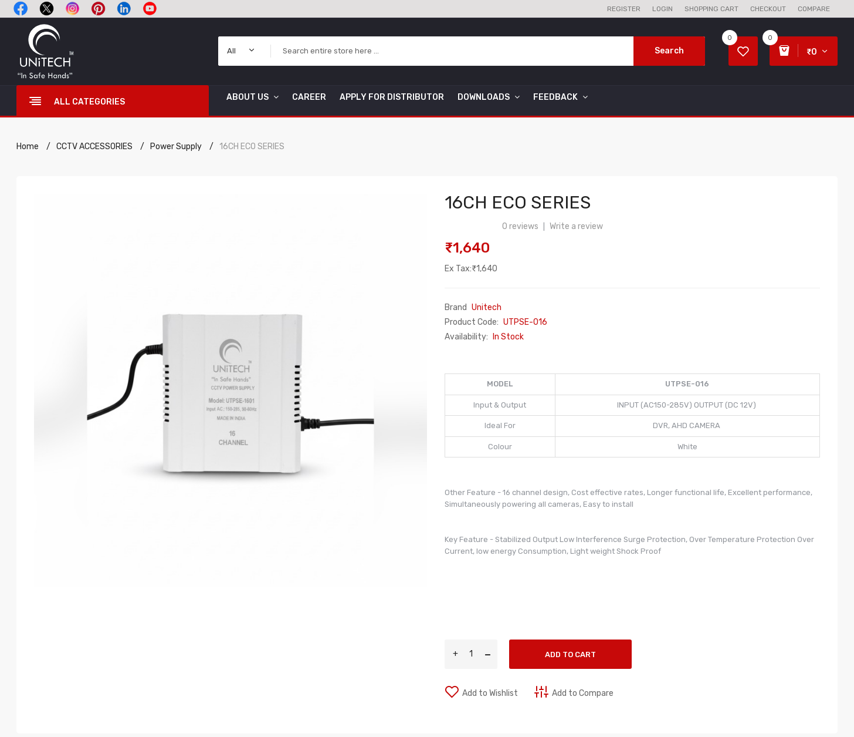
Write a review (576, 226)
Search (669, 51)
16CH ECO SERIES (251, 147)
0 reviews (520, 226)
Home (27, 147)
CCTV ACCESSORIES (94, 147)
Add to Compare (583, 693)
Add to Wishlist (490, 693)
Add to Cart (570, 654)
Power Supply (176, 147)
